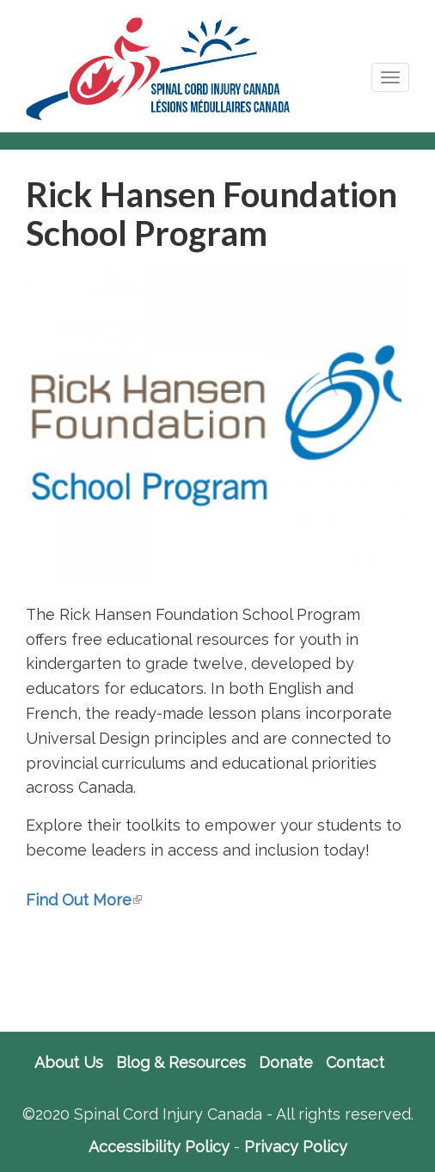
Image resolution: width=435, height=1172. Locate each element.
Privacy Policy (295, 1147)
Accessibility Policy (159, 1147)
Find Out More (84, 900)
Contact (355, 1062)
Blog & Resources (181, 1062)
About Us (68, 1062)
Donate (286, 1062)
